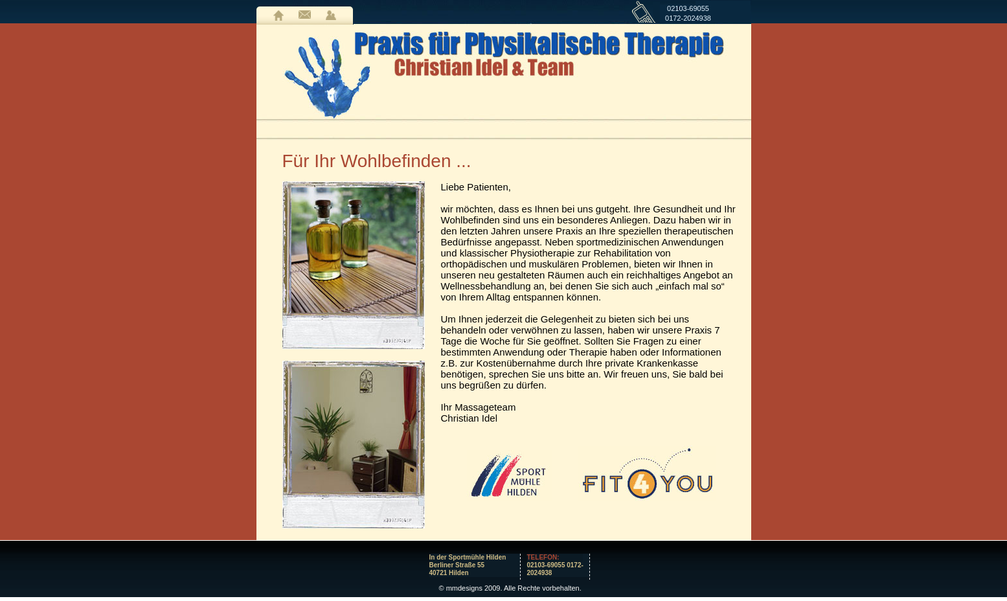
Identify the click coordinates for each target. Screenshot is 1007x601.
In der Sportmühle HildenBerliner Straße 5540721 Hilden (467, 565)
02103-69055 (688, 8)
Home (278, 15)
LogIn (331, 15)
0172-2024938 (688, 18)
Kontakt (305, 15)
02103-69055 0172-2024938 (555, 565)
